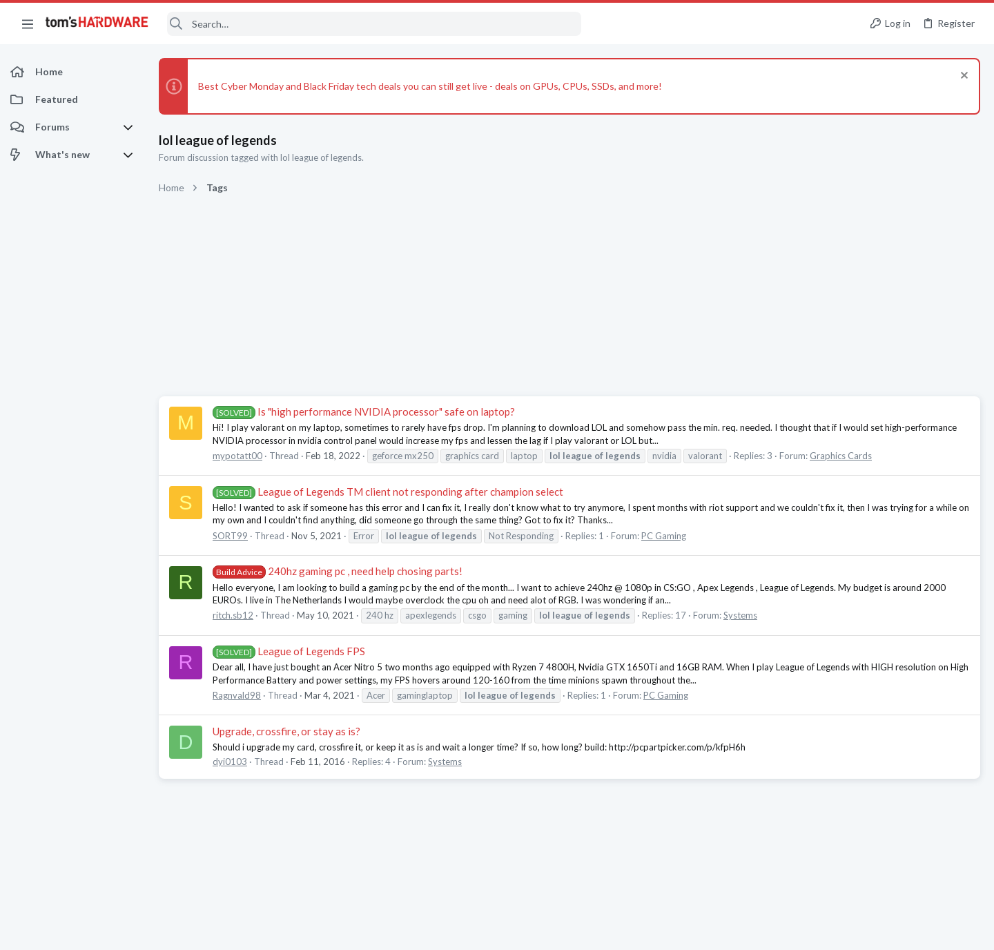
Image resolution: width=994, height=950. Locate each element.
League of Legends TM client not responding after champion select (388, 491)
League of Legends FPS (289, 651)
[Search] (374, 24)
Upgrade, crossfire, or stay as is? (286, 731)
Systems (740, 615)
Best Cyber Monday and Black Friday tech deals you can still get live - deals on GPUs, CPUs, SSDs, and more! (430, 86)
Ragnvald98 (237, 695)
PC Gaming (663, 535)
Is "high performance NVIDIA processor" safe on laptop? (364, 411)
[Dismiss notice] (962, 77)
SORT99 (230, 535)
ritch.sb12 (233, 615)
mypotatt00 (237, 455)
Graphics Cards (841, 455)
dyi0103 (230, 761)
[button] (27, 23)
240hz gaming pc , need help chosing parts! (337, 571)
